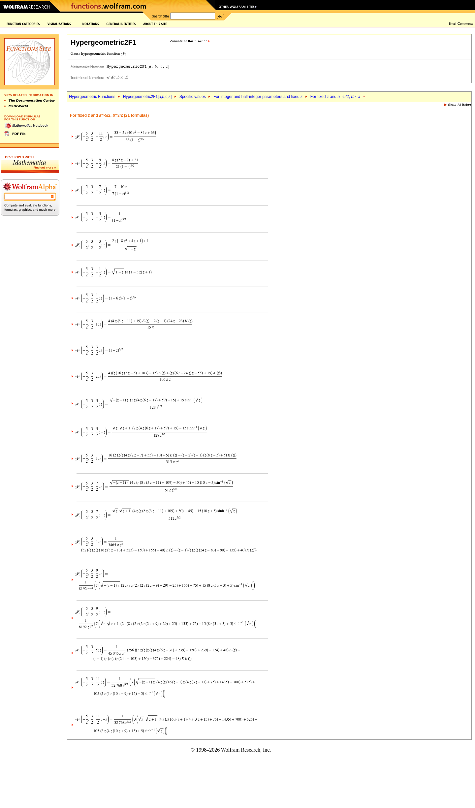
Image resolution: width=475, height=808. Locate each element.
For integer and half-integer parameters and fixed (257, 96)
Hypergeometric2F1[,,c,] (147, 96)
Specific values (192, 96)
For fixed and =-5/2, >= (335, 96)
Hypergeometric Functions (92, 96)
